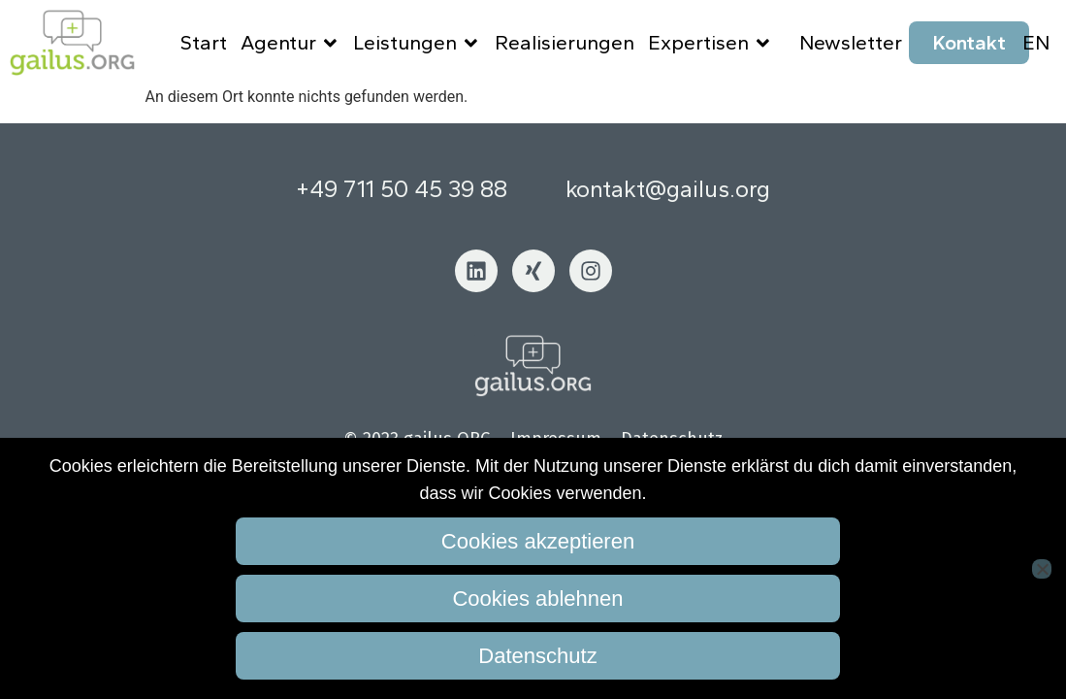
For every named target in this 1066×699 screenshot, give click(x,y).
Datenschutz (537, 656)
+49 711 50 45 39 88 (401, 199)
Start (203, 42)
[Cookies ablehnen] (1041, 569)
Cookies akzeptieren (537, 541)
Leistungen (417, 43)
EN (1036, 42)
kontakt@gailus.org (667, 199)
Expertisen (710, 43)
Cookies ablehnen (537, 598)
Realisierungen (564, 42)
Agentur (290, 43)
